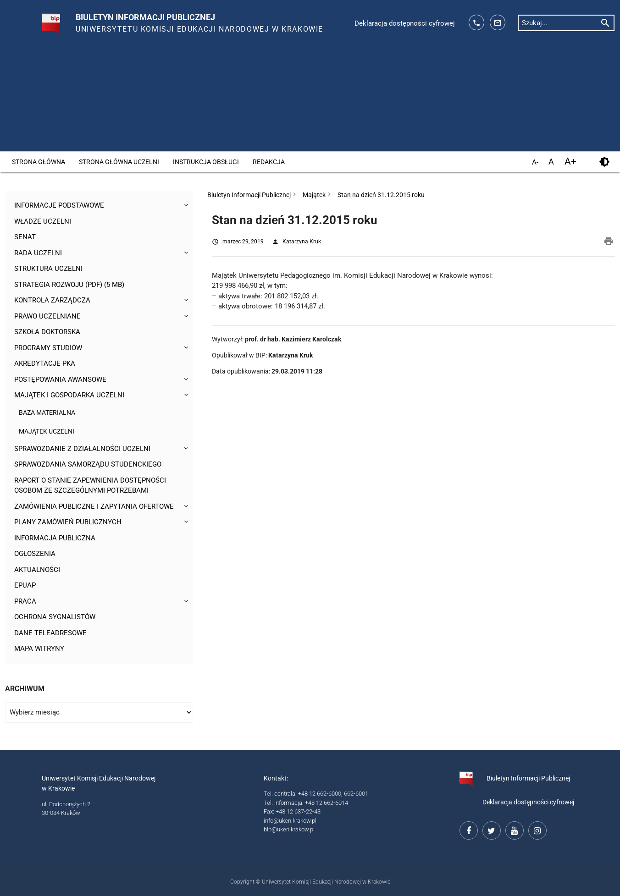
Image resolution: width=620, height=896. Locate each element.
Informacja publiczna (54, 538)
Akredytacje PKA (44, 363)
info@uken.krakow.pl (290, 820)
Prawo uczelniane (47, 316)
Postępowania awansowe (60, 379)
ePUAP (25, 585)
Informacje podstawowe (59, 205)
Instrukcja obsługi (206, 161)
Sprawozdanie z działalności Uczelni (82, 449)
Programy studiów (48, 348)
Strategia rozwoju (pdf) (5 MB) (69, 284)
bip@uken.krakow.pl (289, 829)
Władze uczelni (42, 221)
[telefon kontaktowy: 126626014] (476, 22)
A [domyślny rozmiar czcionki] (551, 161)
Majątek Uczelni (46, 431)
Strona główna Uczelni (119, 161)
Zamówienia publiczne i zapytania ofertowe (94, 506)
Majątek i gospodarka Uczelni (69, 395)
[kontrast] (604, 162)
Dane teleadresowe (50, 633)
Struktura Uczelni (48, 268)
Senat (25, 237)
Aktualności (37, 570)
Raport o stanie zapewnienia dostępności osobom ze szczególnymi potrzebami (90, 485)
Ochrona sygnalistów (54, 617)
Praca (25, 601)
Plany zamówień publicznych (68, 522)
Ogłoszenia (34, 554)
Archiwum (24, 688)
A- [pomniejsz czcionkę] (535, 162)
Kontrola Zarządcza (52, 300)
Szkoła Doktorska (47, 332)
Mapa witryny (39, 648)
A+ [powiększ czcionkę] (570, 161)
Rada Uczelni (38, 253)
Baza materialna (47, 412)
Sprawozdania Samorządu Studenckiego (87, 464)
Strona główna (38, 161)
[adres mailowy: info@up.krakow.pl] (497, 22)
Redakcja (269, 161)
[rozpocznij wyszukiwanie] (605, 22)
